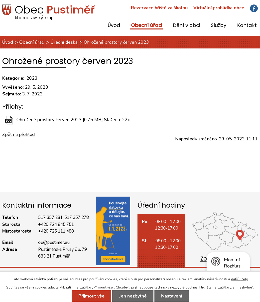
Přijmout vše (91, 296)
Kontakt (247, 25)
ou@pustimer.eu (54, 242)
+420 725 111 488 (56, 231)
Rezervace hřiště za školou (159, 8)
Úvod (114, 25)
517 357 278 (76, 217)
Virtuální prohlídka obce (218, 8)
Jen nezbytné (133, 296)
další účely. (239, 279)
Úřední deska (64, 42)
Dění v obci (186, 25)
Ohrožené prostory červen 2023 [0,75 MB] (59, 120)
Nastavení (171, 296)
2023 (31, 78)
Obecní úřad (146, 25)
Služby (218, 25)
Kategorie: (13, 78)
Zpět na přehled (18, 134)
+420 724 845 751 (56, 224)
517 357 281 (50, 217)
